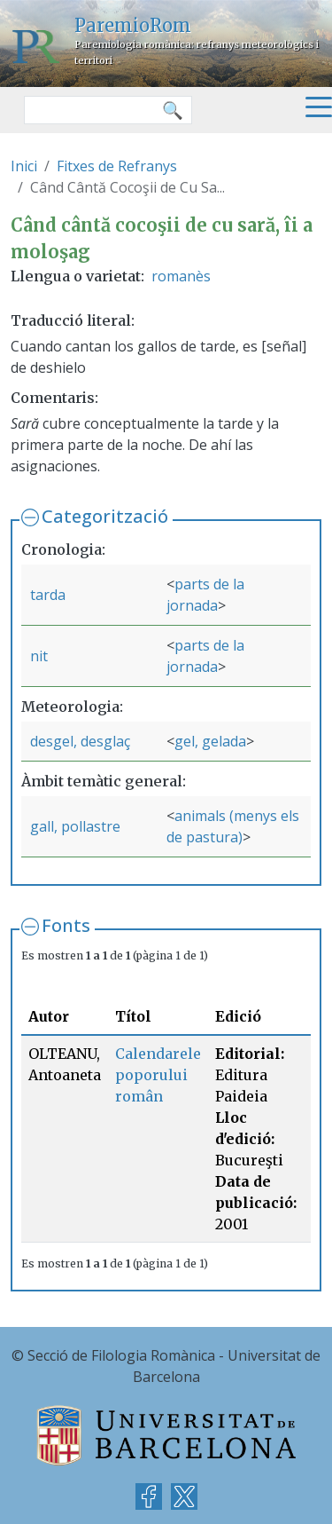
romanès (181, 276)
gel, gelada (210, 741)
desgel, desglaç (80, 741)
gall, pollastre (75, 826)
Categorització (105, 516)
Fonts (66, 925)
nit (39, 656)
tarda (48, 594)
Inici (24, 166)
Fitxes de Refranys (117, 166)
